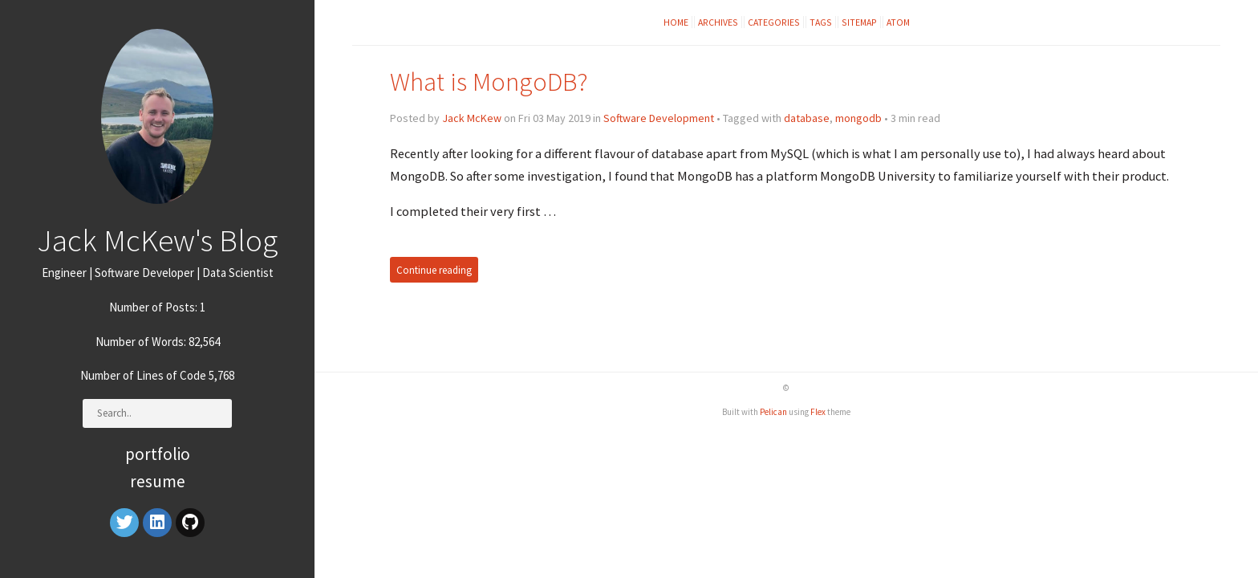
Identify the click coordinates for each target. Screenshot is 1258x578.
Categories (774, 22)
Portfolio (157, 454)
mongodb (858, 118)
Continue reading (434, 269)
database (807, 118)
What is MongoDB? (489, 81)
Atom (898, 22)
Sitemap (859, 22)
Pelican (773, 411)
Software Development (658, 118)
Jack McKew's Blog (157, 240)
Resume (157, 481)
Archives (718, 22)
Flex (818, 411)
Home (675, 22)
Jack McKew (471, 118)
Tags (821, 22)
